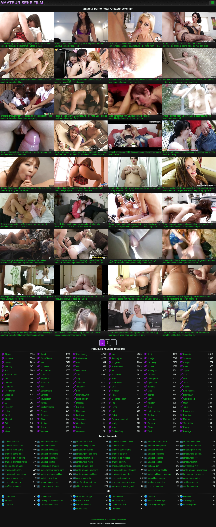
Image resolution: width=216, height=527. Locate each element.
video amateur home (49, 486)
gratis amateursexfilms (86, 474)
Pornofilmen (117, 496)
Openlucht (152, 383)
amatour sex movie (84, 462)
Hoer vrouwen (82, 395)
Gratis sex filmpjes (84, 496)
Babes (8, 362)
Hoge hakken (82, 399)
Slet (185, 374)
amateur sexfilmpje (84, 458)
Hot (77, 366)
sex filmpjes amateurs (86, 482)
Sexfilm (8, 500)
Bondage (187, 431)
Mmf (149, 399)
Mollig (114, 423)
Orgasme (80, 431)
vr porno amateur (155, 486)
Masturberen (117, 366)
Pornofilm (116, 509)
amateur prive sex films (86, 454)
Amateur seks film (21, 3)
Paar (114, 395)
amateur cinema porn (157, 441)
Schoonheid (45, 370)
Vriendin (8, 383)
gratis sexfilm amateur (122, 474)
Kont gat (44, 423)
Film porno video (83, 505)
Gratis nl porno (190, 505)
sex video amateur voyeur (123, 482)
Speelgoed (152, 370)
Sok (113, 411)
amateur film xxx (47, 446)
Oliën (185, 403)
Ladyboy (80, 415)
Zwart (185, 383)
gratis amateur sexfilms (15, 474)
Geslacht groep (47, 407)
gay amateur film (190, 466)
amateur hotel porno (156, 446)
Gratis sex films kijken (157, 500)
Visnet (7, 431)
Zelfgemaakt (46, 391)
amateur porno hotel (14, 454)
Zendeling (151, 362)
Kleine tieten (81, 358)
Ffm (113, 403)
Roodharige (10, 391)
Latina (7, 411)
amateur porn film (155, 450)
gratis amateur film (13, 470)
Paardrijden (117, 358)
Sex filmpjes (188, 500)
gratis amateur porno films (52, 470)
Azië (42, 387)
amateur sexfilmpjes (121, 458)
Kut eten (80, 407)
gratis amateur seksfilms (87, 470)
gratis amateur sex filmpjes (124, 470)
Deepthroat (81, 370)
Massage (80, 403)
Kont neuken (189, 391)
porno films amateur (156, 478)
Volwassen (81, 419)
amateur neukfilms (84, 450)
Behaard (151, 387)
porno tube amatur (13, 482)
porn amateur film (84, 478)
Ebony (186, 427)
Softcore (44, 395)
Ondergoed (152, 378)
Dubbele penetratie (120, 419)
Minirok (186, 419)
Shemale (44, 415)
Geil (185, 378)
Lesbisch (151, 374)
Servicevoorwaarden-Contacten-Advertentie (108, 519)
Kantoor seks (189, 411)
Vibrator (151, 403)
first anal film (153, 466)
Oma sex (151, 496)
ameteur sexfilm (190, 462)
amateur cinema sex (192, 441)
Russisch (9, 407)
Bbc (78, 391)
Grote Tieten (46, 358)
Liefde (7, 427)
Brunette (187, 354)
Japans (8, 399)
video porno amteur (85, 486)
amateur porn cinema (121, 450)
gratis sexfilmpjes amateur (159, 474)
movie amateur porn (14, 478)
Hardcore (9, 358)
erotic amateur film (84, 466)
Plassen (151, 423)
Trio (6, 370)
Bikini (78, 427)
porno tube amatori (191, 478)
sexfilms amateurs (13, 486)
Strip (78, 378)
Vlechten (44, 431)
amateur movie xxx (49, 450)
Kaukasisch (45, 399)
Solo (78, 374)
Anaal (185, 366)
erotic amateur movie (121, 466)
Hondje (150, 358)
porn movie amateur (121, 478)
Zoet (114, 378)
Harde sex (188, 496)
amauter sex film (154, 462)
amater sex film (12, 441)
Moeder (115, 391)
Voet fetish (188, 423)
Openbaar (80, 423)
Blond (43, 354)
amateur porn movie (192, 450)
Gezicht (186, 387)
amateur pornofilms (49, 454)
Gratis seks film (119, 505)
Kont (149, 354)
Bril (6, 423)
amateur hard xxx (120, 446)
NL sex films (81, 509)
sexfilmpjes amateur (156, 482)
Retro (114, 407)
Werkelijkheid (189, 399)
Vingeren (44, 378)
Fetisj (114, 415)
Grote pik (9, 387)
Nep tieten (81, 411)
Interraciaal (117, 383)
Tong (185, 407)
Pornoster (44, 383)
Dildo (149, 391)
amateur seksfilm (119, 454)
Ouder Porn (10, 496)
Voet (114, 427)
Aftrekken (80, 383)
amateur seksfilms (155, 454)
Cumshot (44, 374)
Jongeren (116, 362)
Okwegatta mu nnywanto (51, 500)
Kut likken (44, 366)
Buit (78, 362)
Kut (113, 354)
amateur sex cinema (192, 454)
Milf (42, 362)
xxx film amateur (190, 486)
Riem (149, 407)
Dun (114, 387)
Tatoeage (80, 387)
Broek (7, 415)
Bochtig (150, 395)
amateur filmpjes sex (85, 446)
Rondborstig (81, 354)
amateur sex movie (49, 458)
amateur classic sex (14, 446)
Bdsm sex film (82, 500)
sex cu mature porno (49, 482)
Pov (6, 378)
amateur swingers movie (16, 462)
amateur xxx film (47, 462)
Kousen (150, 366)
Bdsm (43, 427)
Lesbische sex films (49, 505)
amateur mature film (192, 446)
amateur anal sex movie (122, 441)
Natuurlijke (117, 374)
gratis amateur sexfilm (157, 470)
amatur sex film (119, 462)
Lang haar (152, 419)
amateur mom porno (14, 450)
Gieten (150, 427)
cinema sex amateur (14, 466)
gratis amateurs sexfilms (51, 474)
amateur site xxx (190, 458)
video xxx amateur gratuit (123, 486)
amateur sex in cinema (15, 458)
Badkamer (152, 415)
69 (6, 403)
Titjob (149, 431)
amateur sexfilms (155, 458)
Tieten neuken (153, 411)
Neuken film (45, 496)
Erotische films (118, 500)
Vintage (43, 403)
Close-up (9, 395)
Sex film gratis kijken (156, 505)
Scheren (187, 358)
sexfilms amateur (191, 482)
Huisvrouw (188, 395)
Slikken (43, 419)
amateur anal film (84, 441)
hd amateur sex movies (193, 474)
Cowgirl (186, 362)
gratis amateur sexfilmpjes (195, 470)
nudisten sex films (48, 478)
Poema (43, 411)
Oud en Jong (118, 431)
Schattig (8, 366)
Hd (113, 370)
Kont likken (188, 415)
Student (8, 419)
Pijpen (7, 354)
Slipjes (186, 370)
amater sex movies (49, 441)
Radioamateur (11, 374)
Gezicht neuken (119, 399)
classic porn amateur (49, 466)
